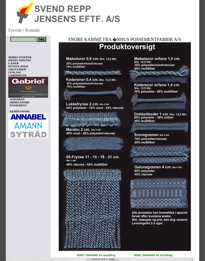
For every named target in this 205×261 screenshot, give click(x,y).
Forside (15, 30)
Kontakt (32, 30)
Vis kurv (15, 231)
